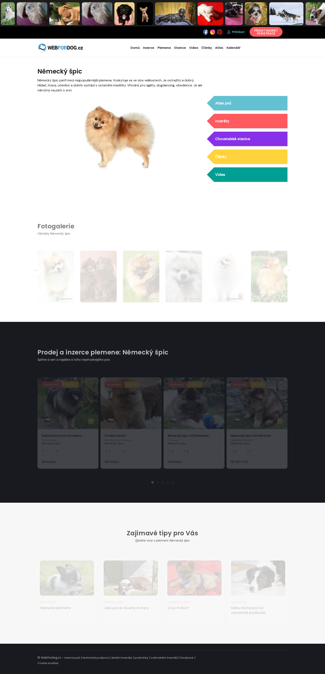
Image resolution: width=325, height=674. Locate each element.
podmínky (141, 658)
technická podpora (96, 658)
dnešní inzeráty (121, 658)
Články (221, 156)
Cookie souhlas (48, 663)
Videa (220, 174)
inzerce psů (72, 658)
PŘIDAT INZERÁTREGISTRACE (266, 32)
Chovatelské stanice (232, 139)
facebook (187, 658)
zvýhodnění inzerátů (164, 658)
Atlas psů (223, 103)
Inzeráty (222, 121)
